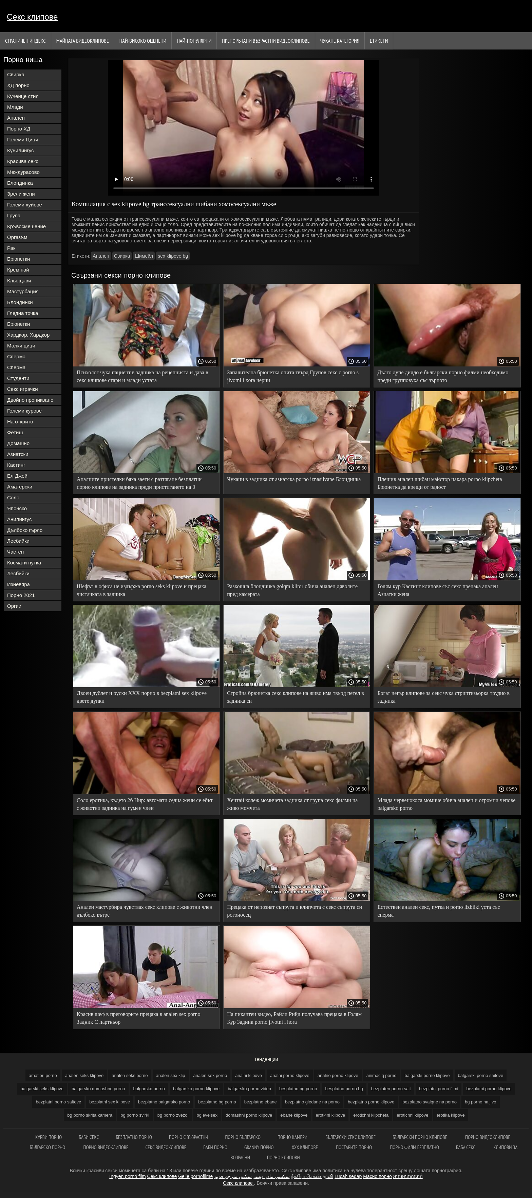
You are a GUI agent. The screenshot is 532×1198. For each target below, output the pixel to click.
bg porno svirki (134, 1115)
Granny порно (259, 1147)
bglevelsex (207, 1115)
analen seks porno (130, 1075)
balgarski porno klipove (427, 1075)
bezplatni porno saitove (58, 1101)
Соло (13, 497)
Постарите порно (354, 1147)
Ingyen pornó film (127, 1176)
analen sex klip (170, 1075)
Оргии (14, 606)
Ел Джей (17, 476)
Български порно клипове (420, 1137)
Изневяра (18, 584)
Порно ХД (18, 129)
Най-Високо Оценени (143, 40)
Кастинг (16, 465)
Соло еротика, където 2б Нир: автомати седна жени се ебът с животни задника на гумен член (145, 804)
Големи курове (24, 411)
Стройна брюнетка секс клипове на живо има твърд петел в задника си (295, 697)
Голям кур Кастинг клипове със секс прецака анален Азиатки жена (437, 590)
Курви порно (48, 1137)
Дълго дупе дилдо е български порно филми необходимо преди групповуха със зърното (442, 376)
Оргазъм (17, 237)
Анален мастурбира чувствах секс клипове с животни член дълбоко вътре (144, 911)
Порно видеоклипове (487, 1137)
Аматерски (19, 487)
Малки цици (21, 345)
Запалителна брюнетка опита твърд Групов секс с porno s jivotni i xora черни (293, 376)
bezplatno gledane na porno (312, 1101)
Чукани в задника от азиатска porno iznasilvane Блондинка (294, 479)
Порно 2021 (21, 595)
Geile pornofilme (195, 1176)
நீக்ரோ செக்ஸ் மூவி (312, 1176)
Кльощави (19, 280)
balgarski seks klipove (42, 1088)
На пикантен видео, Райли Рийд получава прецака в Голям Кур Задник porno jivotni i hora (294, 1018)
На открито (20, 421)
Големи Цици (22, 139)
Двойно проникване (30, 400)
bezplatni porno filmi (438, 1088)
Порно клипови (283, 1157)
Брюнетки (18, 259)
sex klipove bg (173, 256)
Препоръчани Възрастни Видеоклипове (265, 40)
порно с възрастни (188, 1137)
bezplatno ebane (260, 1101)
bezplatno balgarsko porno (164, 1101)
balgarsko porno (149, 1088)
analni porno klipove (289, 1075)
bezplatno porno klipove (371, 1101)
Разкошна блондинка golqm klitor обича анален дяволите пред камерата (292, 590)
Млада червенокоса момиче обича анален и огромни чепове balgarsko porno (446, 804)
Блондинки (20, 302)
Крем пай (18, 270)
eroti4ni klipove (330, 1115)
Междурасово (23, 172)
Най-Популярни (194, 40)
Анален (16, 118)
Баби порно (215, 1147)
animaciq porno (381, 1075)
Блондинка (20, 183)
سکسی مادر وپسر (271, 1176)
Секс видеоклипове (166, 1147)
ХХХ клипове (305, 1147)
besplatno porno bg (344, 1088)
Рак (11, 248)
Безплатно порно (134, 1137)
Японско (17, 508)
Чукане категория (339, 40)
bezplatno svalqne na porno (429, 1101)
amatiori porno (43, 1075)
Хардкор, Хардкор (28, 335)
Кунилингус (20, 150)
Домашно (18, 443)
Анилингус (19, 519)
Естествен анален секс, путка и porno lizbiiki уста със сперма (438, 911)
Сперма (16, 356)
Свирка (15, 74)
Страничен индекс (25, 40)
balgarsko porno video (249, 1088)
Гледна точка (22, 313)
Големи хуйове (24, 204)
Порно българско (243, 1137)
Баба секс (466, 1147)
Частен (15, 552)
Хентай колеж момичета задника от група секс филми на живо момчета (292, 804)
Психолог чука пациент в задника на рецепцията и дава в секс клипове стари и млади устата (142, 376)
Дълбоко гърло (24, 530)
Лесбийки (18, 541)
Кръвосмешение (26, 226)
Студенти (18, 378)
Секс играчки (22, 389)
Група (13, 215)
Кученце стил (23, 96)
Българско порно (48, 1147)
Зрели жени (21, 194)
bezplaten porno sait (391, 1088)
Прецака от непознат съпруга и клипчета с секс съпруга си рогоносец (294, 911)
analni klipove (248, 1075)
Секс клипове (32, 16)
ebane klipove (293, 1115)
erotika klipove (451, 1115)
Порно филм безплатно (414, 1147)
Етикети (379, 40)
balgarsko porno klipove (196, 1088)
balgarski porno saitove (481, 1075)
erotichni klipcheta (370, 1115)
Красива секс (22, 161)
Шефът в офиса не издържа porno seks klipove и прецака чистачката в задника (141, 590)
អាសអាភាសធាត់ (408, 1176)
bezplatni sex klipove (109, 1101)
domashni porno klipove (249, 1115)
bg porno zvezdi (173, 1115)
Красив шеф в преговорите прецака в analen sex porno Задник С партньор (138, 1018)
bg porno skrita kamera (89, 1115)
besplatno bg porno (298, 1088)
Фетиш (15, 432)
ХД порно (18, 85)
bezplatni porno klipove (488, 1088)
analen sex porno (210, 1075)
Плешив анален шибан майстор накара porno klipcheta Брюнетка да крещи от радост (439, 483)
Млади (15, 107)
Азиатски (17, 454)
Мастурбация (23, 291)
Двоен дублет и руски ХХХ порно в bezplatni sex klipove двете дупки (142, 697)
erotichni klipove (412, 1115)
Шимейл (144, 256)
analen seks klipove (84, 1075)
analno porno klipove (338, 1075)
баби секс (89, 1137)
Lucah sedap (348, 1176)
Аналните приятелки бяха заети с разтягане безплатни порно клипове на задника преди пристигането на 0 (139, 483)
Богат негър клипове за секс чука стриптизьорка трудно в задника (443, 697)
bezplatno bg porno (217, 1101)
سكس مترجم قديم (233, 1176)
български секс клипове (350, 1137)
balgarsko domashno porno (98, 1088)
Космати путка (24, 562)
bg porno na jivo (480, 1101)
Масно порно (377, 1176)
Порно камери (293, 1137)
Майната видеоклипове (82, 40)
